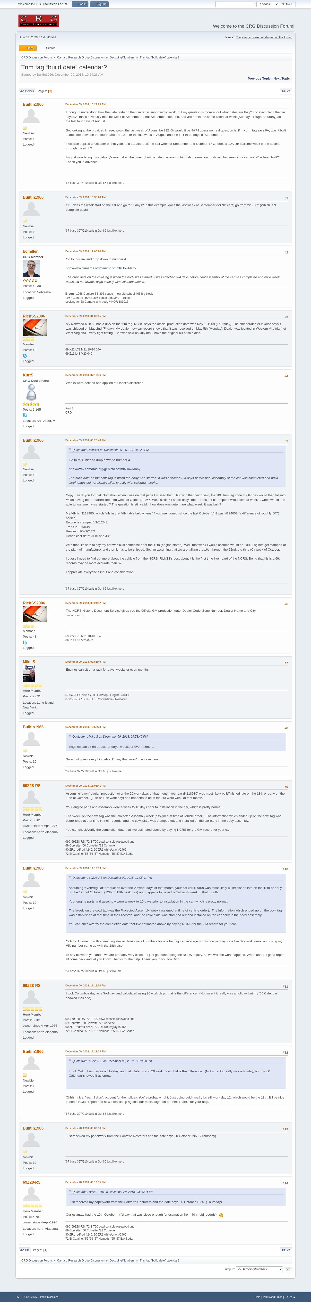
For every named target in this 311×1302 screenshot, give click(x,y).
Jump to (229, 1269)
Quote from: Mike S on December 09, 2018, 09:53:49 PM (109, 736)
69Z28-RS (32, 786)
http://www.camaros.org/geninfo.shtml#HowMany (101, 268)
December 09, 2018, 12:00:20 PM (85, 251)
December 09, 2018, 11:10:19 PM (85, 868)
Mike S (29, 662)
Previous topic (259, 78)
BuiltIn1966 (33, 104)
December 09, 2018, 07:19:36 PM (85, 375)
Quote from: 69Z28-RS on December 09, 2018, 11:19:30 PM (112, 1061)
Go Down (27, 91)
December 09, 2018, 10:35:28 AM (85, 197)
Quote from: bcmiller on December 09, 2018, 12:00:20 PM (110, 450)
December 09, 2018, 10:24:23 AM (85, 104)
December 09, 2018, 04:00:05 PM (85, 316)
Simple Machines (48, 1296)
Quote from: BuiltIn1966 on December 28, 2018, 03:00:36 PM (112, 1192)
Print (286, 91)
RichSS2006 (34, 316)
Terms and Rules (272, 1296)
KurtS (28, 375)
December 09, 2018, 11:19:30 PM (85, 985)
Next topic (282, 78)
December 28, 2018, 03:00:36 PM (85, 1128)
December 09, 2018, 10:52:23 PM (85, 726)
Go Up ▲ (290, 1296)
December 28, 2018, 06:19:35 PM (85, 1182)
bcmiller (30, 251)
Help (257, 1296)
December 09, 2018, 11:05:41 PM (85, 785)
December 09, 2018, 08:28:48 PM (85, 440)
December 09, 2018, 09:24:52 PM (85, 603)
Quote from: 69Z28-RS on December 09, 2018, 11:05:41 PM (112, 877)
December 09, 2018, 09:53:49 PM (85, 661)
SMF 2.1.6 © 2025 (26, 1296)
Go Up (24, 1250)
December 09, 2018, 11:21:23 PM (85, 1051)
